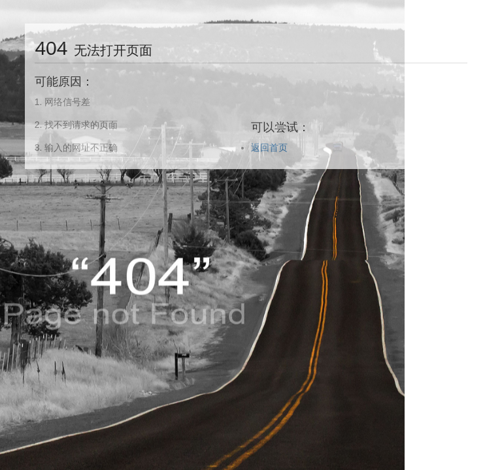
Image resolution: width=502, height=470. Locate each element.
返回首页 (269, 147)
